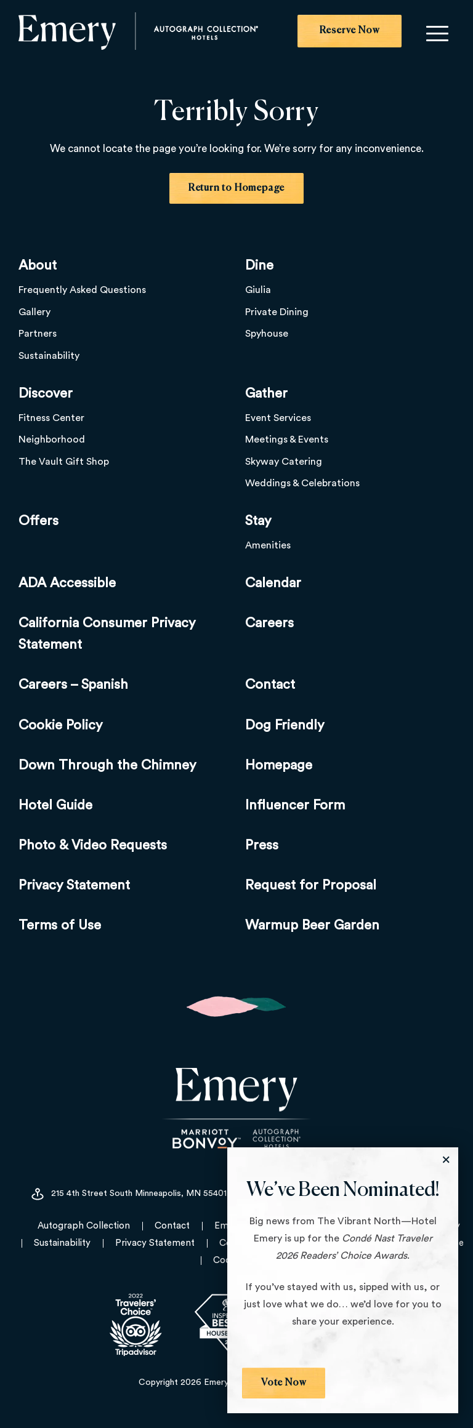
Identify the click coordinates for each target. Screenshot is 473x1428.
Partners (37, 334)
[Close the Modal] (446, 1159)
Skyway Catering (283, 462)
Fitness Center (51, 418)
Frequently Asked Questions (82, 290)
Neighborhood (51, 439)
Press (261, 845)
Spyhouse (266, 334)
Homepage (278, 765)
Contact (270, 684)
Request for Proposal (310, 885)
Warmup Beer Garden (312, 926)
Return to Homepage (236, 188)
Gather (266, 393)
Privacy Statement (74, 885)
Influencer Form (295, 805)
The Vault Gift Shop (63, 462)
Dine (259, 265)
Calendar (273, 583)
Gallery (34, 312)
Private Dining (277, 312)
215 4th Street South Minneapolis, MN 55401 (128, 1194)
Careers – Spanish (73, 684)
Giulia (258, 290)
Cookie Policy (60, 725)
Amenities (268, 545)
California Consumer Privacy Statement (107, 633)
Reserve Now (349, 31)
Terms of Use (59, 926)
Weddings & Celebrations (302, 484)
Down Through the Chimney (107, 765)
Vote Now (283, 1383)
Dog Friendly (285, 725)
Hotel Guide (55, 805)
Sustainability (48, 356)
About (37, 265)
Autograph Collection (84, 1225)
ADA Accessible (67, 583)
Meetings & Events (286, 439)
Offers (38, 520)
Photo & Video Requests (92, 845)
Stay (258, 520)
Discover (45, 393)
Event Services (278, 418)
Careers (269, 623)
